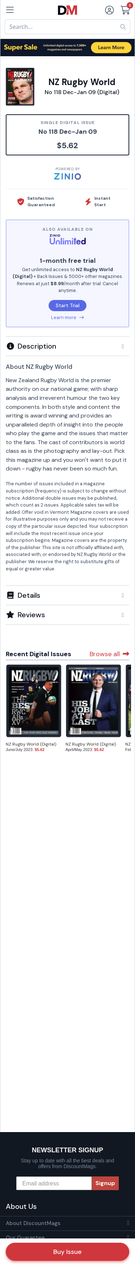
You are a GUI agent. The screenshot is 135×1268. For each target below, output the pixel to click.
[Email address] (54, 1183)
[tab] (67, 345)
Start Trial (68, 305)
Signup (105, 1183)
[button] (67, 346)
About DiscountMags (33, 1223)
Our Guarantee (25, 1237)
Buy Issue (67, 1251)
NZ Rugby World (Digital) (31, 744)
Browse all (109, 654)
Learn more (67, 317)
